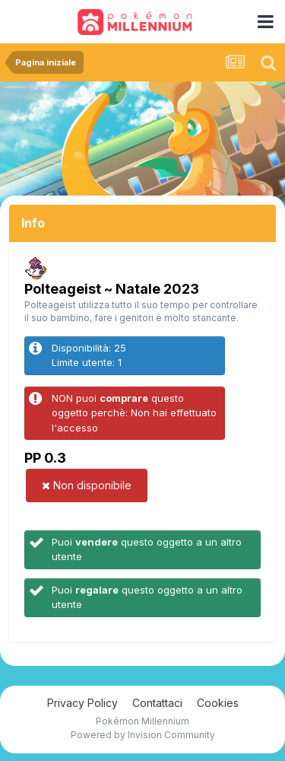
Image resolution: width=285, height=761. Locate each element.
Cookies (218, 702)
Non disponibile (86, 485)
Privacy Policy (82, 702)
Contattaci (157, 702)
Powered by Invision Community (143, 734)
